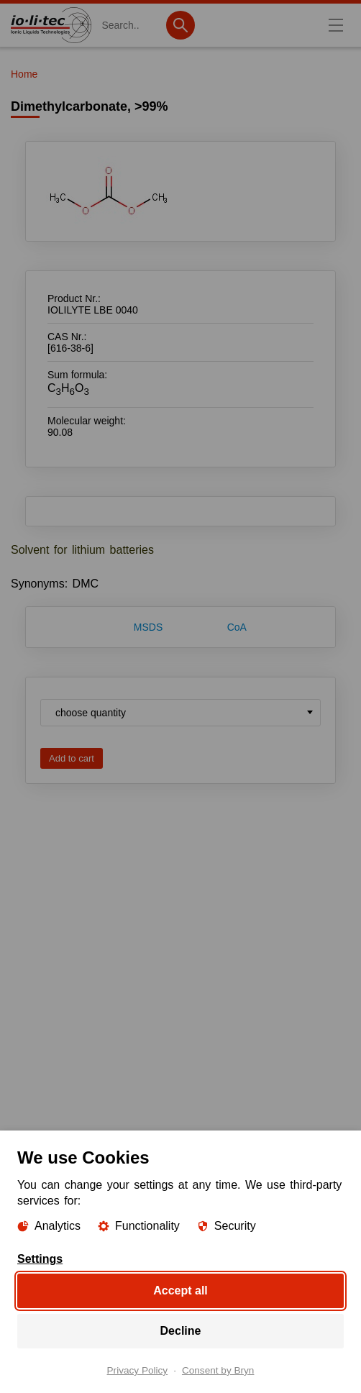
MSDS (148, 627)
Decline (180, 1331)
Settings (40, 1259)
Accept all (180, 1290)
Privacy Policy (137, 1371)
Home (24, 74)
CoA (237, 627)
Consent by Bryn (218, 1371)
